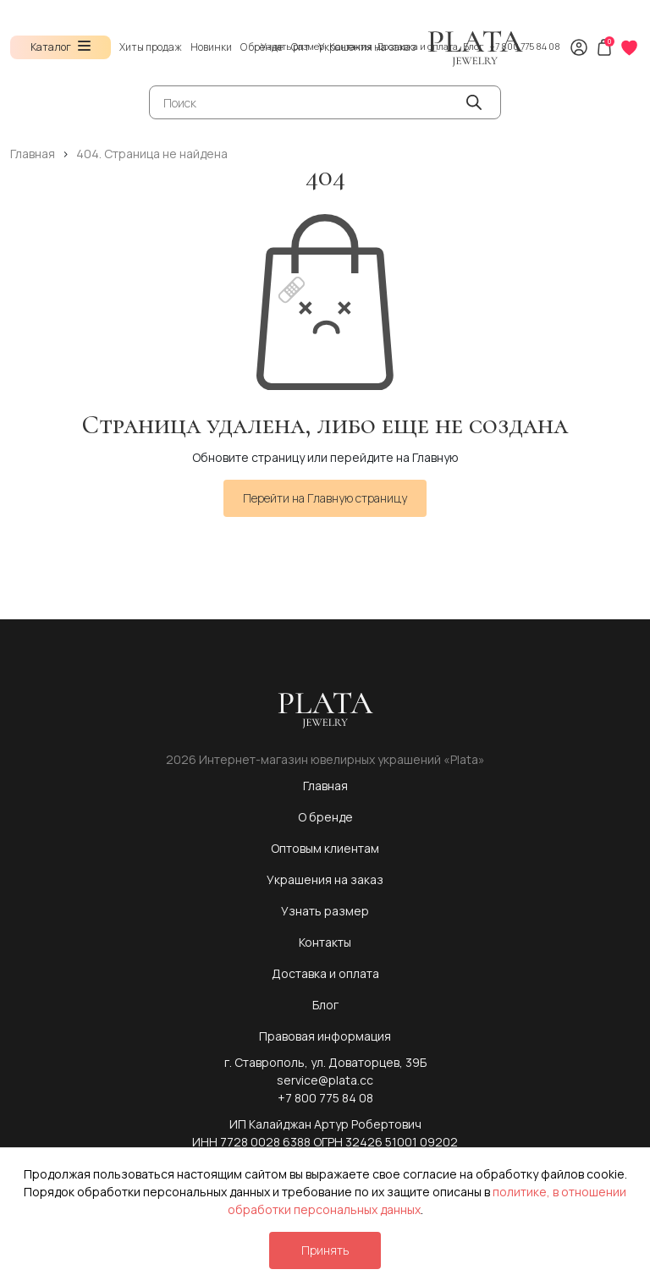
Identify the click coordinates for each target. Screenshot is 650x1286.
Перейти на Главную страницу (325, 498)
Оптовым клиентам (325, 848)
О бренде (325, 817)
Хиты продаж (150, 47)
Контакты (350, 46)
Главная (325, 786)
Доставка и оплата (417, 46)
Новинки (211, 47)
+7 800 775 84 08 (524, 46)
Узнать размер (292, 46)
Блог (473, 46)
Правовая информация (325, 1036)
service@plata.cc (325, 1080)
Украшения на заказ (325, 879)
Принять (325, 1250)
